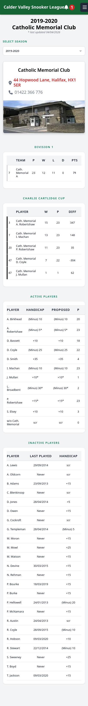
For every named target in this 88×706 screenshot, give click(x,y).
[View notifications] (70, 7)
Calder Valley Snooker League (34, 7)
